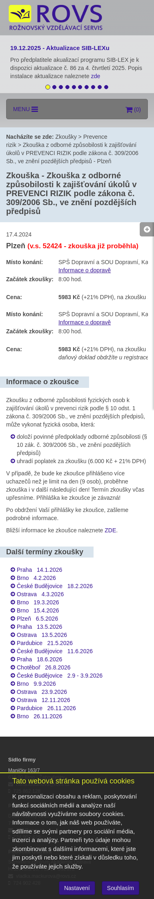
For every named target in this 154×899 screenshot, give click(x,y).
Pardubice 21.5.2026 (45, 643)
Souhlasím (120, 888)
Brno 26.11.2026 (39, 716)
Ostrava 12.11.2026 (43, 700)
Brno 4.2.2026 (36, 578)
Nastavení (77, 888)
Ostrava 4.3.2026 (40, 594)
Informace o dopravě (84, 270)
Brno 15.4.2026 (38, 610)
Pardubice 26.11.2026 (46, 708)
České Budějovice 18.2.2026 (55, 586)
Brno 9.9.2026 (36, 683)
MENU (25, 109)
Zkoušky (66, 136)
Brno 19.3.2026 (38, 602)
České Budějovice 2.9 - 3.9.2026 (60, 675)
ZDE (110, 530)
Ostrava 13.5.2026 (42, 635)
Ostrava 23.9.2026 (42, 692)
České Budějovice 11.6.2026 (55, 651)
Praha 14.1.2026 (39, 570)
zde (96, 76)
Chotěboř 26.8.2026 (44, 667)
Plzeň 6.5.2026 (37, 618)
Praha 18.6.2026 (39, 659)
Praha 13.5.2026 (39, 626)
